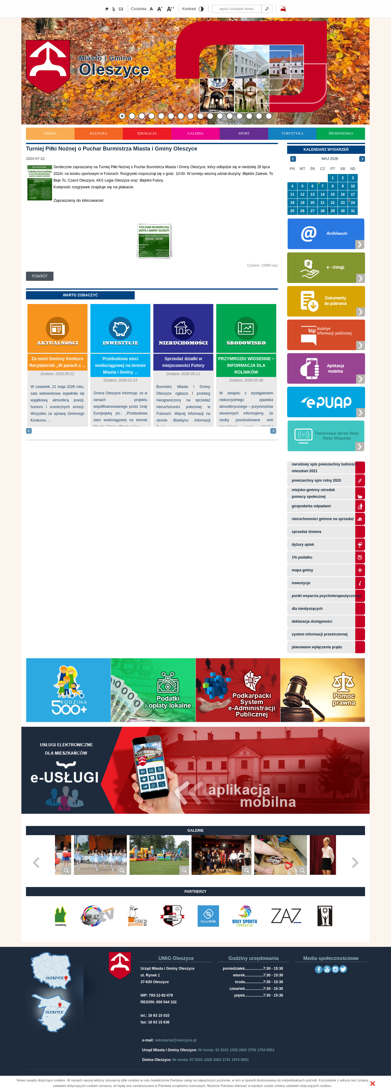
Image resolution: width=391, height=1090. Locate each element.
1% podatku (302, 557)
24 (353, 203)
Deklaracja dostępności (312, 621)
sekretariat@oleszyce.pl (175, 1040)
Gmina (50, 133)
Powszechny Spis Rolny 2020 (316, 480)
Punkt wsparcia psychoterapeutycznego (326, 596)
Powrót (40, 276)
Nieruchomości (183, 343)
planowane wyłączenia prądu (317, 647)
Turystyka (292, 133)
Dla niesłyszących (307, 609)
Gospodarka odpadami (311, 506)
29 (332, 211)
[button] (373, 1084)
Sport (244, 133)
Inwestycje (120, 343)
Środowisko (341, 133)
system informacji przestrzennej (320, 634)
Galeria (196, 133)
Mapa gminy (303, 570)
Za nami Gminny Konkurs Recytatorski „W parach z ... (57, 362)
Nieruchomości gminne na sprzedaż (323, 519)
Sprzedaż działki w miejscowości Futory (183, 362)
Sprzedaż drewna (306, 532)
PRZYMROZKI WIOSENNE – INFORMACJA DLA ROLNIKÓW (246, 365)
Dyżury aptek (303, 544)
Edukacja (147, 133)
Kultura (98, 133)
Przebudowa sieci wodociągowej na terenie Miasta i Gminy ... (120, 365)
